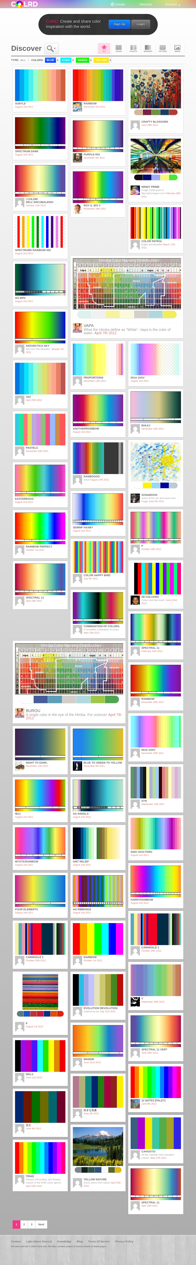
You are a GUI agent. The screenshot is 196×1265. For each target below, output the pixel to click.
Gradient (148, 48)
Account (171, 4)
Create (120, 4)
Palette (133, 48)
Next (41, 1224)
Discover (145, 4)
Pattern (162, 48)
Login (141, 24)
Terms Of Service (99, 1241)
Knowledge (64, 1241)
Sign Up (119, 24)
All (104, 48)
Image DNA (177, 48)
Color (118, 48)
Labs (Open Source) (39, 1241)
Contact (16, 1241)
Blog (80, 1241)
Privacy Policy (124, 1241)
